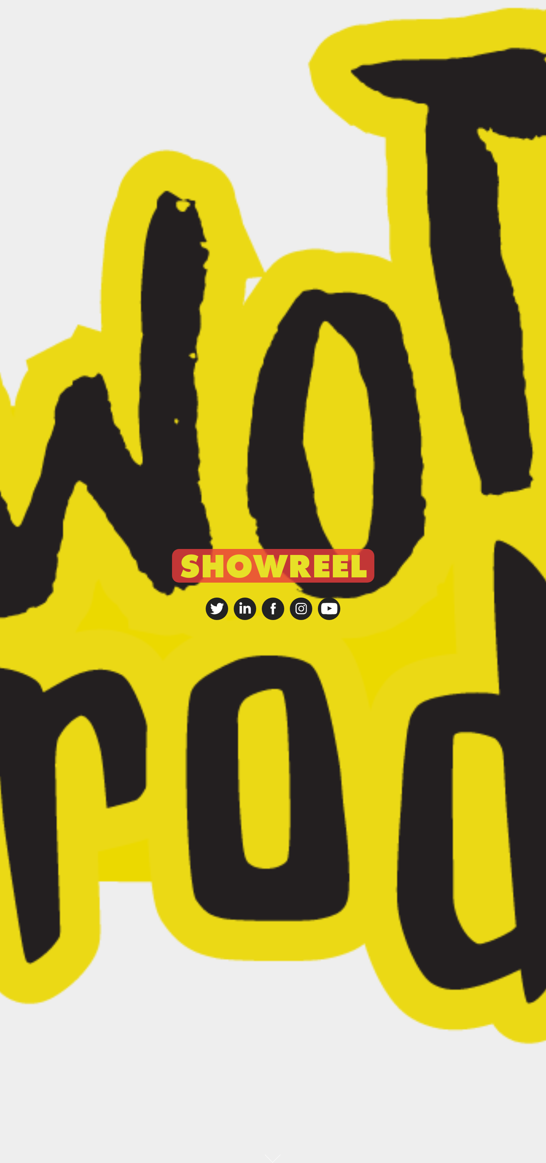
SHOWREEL (273, 566)
